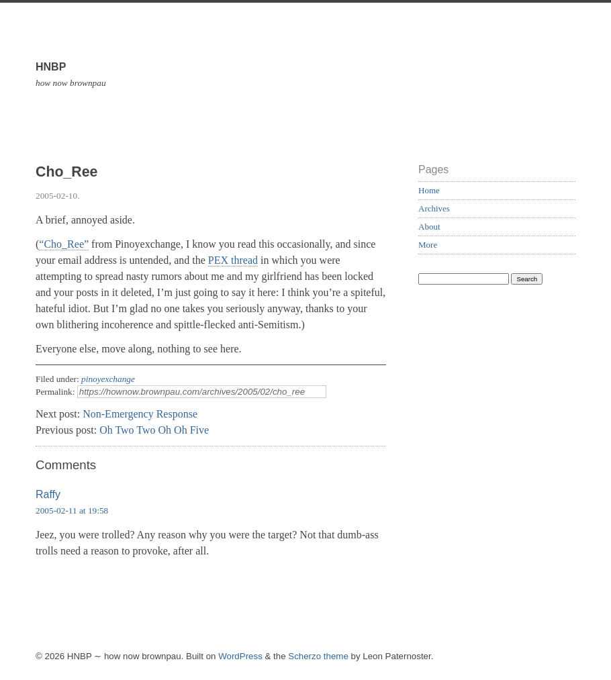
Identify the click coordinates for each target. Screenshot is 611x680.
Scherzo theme (318, 656)
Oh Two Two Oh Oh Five (154, 430)
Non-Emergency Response (140, 414)
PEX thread (233, 260)
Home (429, 190)
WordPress (240, 656)
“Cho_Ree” (64, 244)
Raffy (48, 494)
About (429, 227)
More (427, 245)
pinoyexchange (108, 379)
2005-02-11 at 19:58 (72, 510)
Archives (434, 208)
